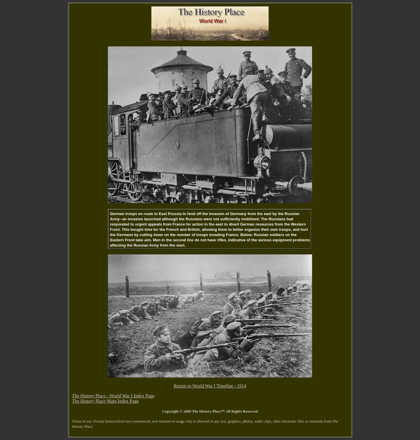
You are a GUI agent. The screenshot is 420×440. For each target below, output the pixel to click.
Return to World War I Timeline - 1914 (210, 385)
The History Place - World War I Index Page (113, 395)
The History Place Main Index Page (105, 401)
